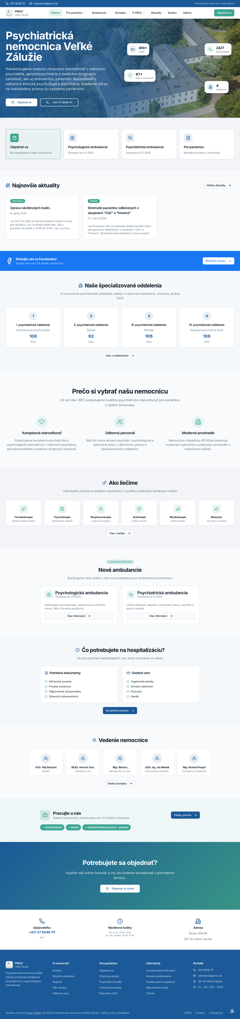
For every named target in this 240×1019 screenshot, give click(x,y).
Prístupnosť (216, 1012)
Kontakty (120, 12)
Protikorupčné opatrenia (160, 981)
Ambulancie (100, 12)
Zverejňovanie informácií (160, 970)
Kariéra (172, 12)
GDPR (187, 1012)
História (57, 970)
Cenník (150, 993)
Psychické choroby (110, 981)
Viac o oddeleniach (120, 355)
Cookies (200, 1012)
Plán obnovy (60, 987)
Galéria (187, 12)
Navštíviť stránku (218, 260)
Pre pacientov (75, 12)
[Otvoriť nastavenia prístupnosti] (232, 1011)
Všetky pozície (185, 815)
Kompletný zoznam (120, 710)
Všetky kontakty (120, 783)
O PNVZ (138, 12)
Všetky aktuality (218, 185)
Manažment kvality (157, 987)
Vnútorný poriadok (110, 987)
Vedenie (57, 981)
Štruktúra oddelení (63, 976)
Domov (55, 12)
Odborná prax (61, 993)
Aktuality (156, 12)
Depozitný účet (108, 993)
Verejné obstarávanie (158, 976)
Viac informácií (79, 615)
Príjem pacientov (109, 976)
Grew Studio (33, 1012)
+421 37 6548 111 (59, 102)
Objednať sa (224, 12)
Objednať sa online (120, 888)
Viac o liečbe (120, 533)
